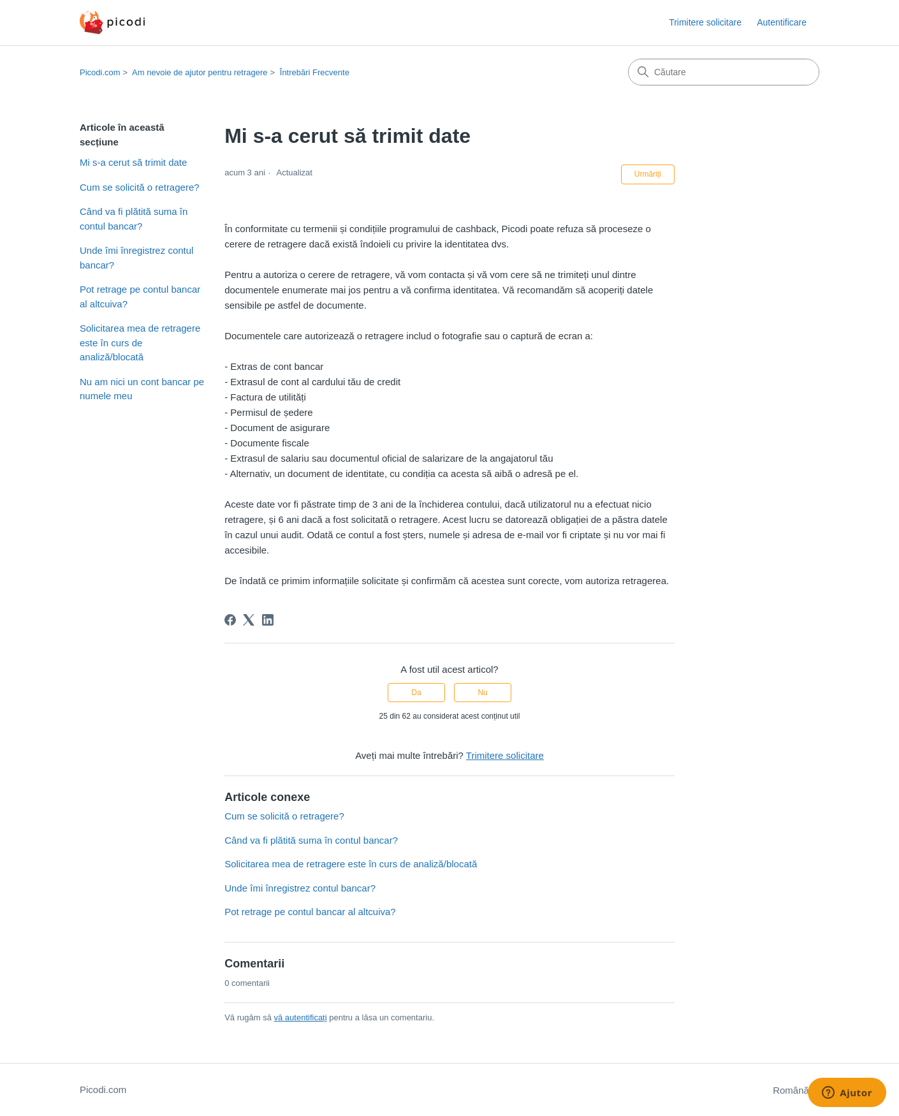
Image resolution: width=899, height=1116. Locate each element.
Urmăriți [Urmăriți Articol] (647, 174)
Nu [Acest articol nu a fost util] (482, 692)
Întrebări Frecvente (314, 72)
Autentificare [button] (782, 22)
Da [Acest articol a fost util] (416, 692)
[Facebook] (230, 620)
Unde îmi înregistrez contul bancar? (136, 257)
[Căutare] (724, 72)
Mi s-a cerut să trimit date (133, 162)
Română (796, 1090)
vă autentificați (300, 1017)
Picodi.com (100, 72)
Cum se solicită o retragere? (140, 187)
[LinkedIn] (268, 620)
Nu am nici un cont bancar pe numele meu (142, 389)
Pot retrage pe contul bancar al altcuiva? (140, 296)
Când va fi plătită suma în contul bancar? (133, 218)
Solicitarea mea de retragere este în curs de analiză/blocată (140, 342)
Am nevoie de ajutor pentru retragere (199, 72)
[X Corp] (248, 620)
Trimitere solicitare (705, 22)
